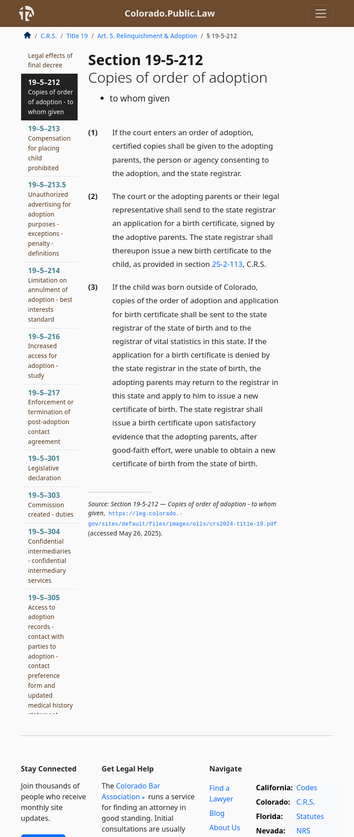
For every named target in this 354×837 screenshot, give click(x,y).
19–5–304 (49, 556)
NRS (303, 831)
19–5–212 (51, 96)
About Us (225, 828)
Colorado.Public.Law (170, 13)
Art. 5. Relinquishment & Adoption (147, 35)
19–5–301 (44, 467)
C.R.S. (49, 35)
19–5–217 (51, 417)
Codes (307, 788)
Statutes (310, 816)
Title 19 (77, 35)
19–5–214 (50, 294)
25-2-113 (227, 264)
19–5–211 (50, 55)
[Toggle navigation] (320, 13)
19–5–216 (44, 356)
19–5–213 (49, 148)
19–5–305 (50, 661)
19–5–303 (51, 504)
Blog (217, 813)
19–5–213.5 (49, 218)
